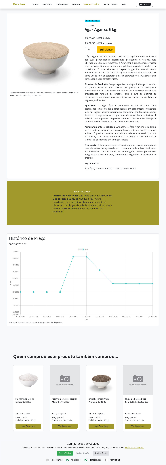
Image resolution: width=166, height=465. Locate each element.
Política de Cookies (134, 447)
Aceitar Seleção (82, 453)
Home (35, 4)
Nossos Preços (110, 4)
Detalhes (19, 4)
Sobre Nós (47, 4)
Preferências (93, 459)
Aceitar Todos (65, 453)
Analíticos (73, 459)
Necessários (54, 459)
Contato (76, 4)
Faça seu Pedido (91, 4)
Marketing (112, 459)
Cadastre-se (62, 4)
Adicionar (106, 49)
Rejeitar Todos (101, 453)
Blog (124, 4)
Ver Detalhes (28, 426)
